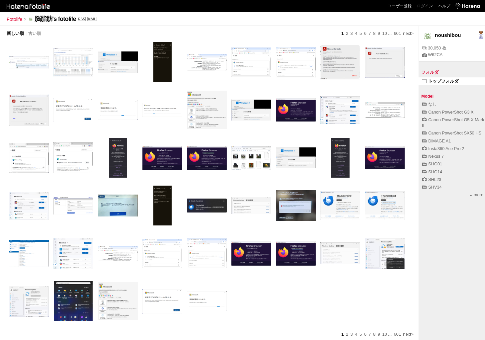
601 (397, 33)
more (476, 194)
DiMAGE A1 (436, 140)
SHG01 (432, 163)
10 (384, 33)
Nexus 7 (433, 156)
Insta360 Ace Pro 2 (443, 148)
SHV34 (432, 187)
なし (429, 104)
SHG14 (432, 171)
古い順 (34, 33)
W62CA (432, 54)
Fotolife (14, 19)
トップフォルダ (440, 81)
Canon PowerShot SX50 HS (451, 132)
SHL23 (431, 179)
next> (408, 33)
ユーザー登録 (400, 6)
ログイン (425, 6)
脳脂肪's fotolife (55, 18)
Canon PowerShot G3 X (448, 112)
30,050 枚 (434, 47)
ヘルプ (444, 6)
